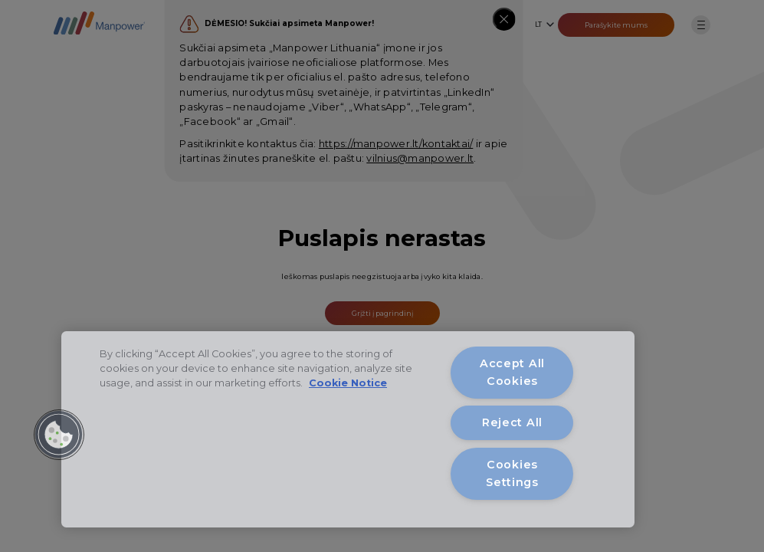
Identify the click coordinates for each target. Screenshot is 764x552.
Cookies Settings (512, 473)
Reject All (512, 422)
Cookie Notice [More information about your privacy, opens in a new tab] (348, 383)
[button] (59, 434)
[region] (347, 429)
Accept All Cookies (512, 372)
